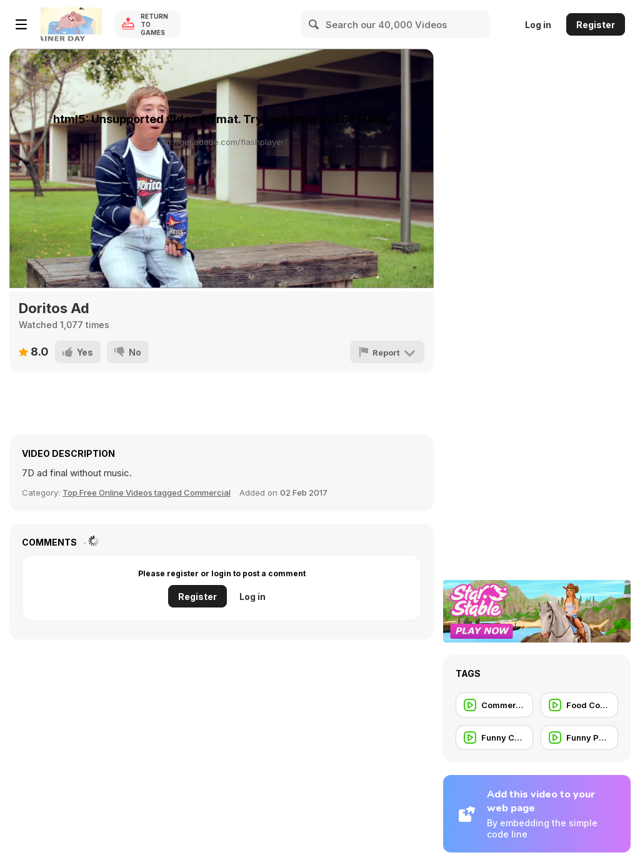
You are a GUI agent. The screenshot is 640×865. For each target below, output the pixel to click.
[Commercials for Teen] (494, 705)
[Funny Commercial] (494, 737)
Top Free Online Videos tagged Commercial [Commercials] (146, 493)
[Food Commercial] (579, 705)
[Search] (314, 24)
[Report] (387, 352)
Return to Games (154, 24)
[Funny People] (579, 737)
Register (595, 24)
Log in (538, 24)
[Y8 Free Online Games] (71, 24)
